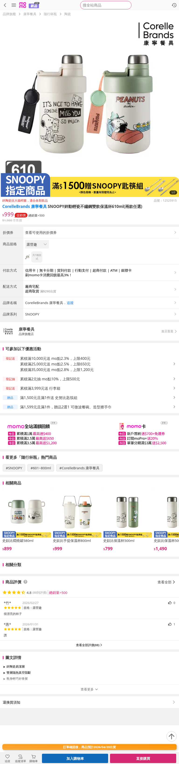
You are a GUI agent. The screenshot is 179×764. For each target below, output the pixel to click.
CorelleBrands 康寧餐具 (24, 206)
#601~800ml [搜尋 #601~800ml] (41, 506)
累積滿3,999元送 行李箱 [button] (40, 427)
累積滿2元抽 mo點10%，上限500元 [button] (50, 417)
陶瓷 (67, 14)
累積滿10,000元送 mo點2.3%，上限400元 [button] (55, 397)
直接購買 (143, 758)
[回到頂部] (171, 736)
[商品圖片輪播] (89, 107)
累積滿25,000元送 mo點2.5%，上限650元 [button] (55, 402)
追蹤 (70, 341)
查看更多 (89, 728)
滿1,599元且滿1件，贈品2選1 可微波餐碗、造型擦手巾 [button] (66, 445)
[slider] (89, 471)
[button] (101, 341)
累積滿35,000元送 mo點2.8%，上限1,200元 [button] (57, 408)
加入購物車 (75, 758)
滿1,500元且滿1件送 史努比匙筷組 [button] (48, 436)
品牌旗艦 (9, 14)
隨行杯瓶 (50, 14)
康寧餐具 (29, 14)
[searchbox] (105, 5)
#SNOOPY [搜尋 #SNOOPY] (14, 506)
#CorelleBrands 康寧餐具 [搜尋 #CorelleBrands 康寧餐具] (79, 506)
